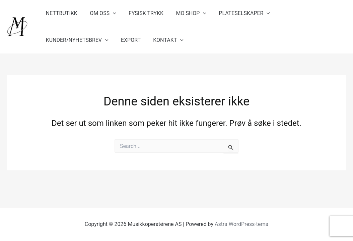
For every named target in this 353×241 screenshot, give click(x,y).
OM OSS (100, 13)
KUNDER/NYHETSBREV (304, 13)
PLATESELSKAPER (236, 13)
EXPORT (55, 40)
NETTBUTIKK (60, 13)
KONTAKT (90, 40)
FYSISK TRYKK (141, 13)
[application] (110, 13)
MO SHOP (185, 13)
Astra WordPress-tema (241, 224)
